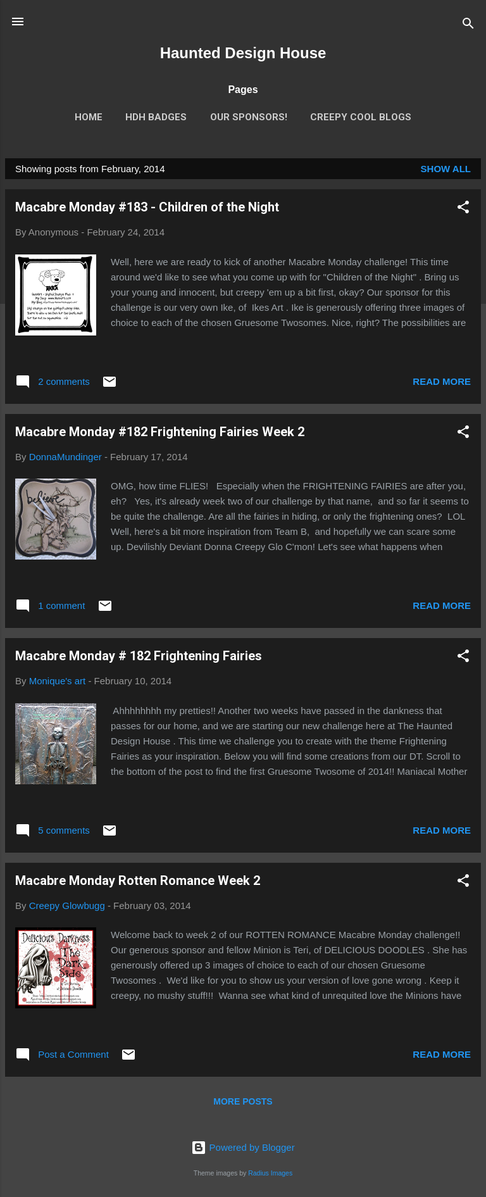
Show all (446, 168)
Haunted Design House (243, 52)
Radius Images (270, 1173)
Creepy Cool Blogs (360, 117)
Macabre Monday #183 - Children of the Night (147, 207)
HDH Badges (156, 117)
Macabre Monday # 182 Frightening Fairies (138, 655)
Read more (442, 381)
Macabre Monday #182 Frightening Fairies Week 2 (159, 431)
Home (89, 117)
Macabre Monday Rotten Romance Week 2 (137, 880)
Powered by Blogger (242, 1147)
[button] (463, 209)
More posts (242, 1101)
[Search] (468, 25)
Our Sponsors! (248, 117)
